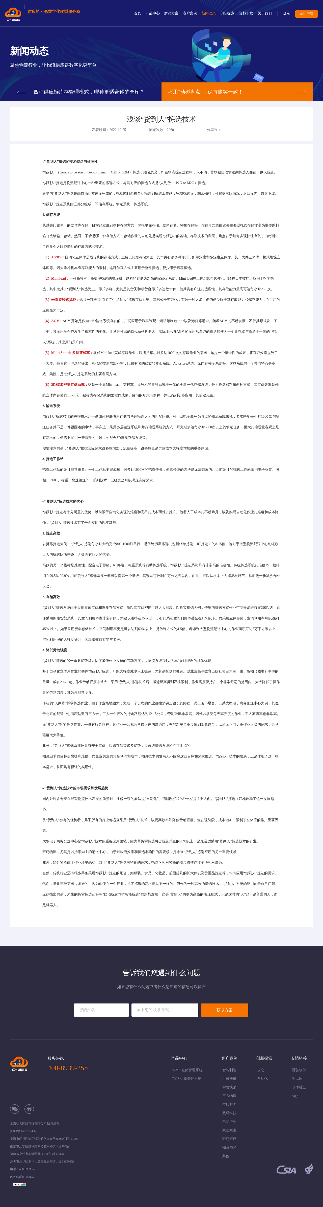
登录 (286, 13)
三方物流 (229, 1096)
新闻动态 (209, 13)
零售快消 (229, 1087)
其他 (225, 1156)
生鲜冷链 (229, 1079)
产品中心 (153, 13)
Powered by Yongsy (22, 1176)
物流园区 (229, 1147)
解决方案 (171, 13)
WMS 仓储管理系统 (187, 1070)
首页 (137, 13)
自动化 (262, 1079)
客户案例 (190, 13)
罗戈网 (297, 1079)
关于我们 (265, 13)
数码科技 (229, 1113)
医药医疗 (229, 1139)
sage (295, 1096)
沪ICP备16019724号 (23, 1131)
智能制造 (229, 1070)
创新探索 (227, 13)
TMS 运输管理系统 (186, 1079)
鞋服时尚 (229, 1104)
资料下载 (246, 13)
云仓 (260, 1070)
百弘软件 (299, 1070)
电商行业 (229, 1122)
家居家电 (229, 1130)
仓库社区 (299, 1087)
